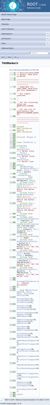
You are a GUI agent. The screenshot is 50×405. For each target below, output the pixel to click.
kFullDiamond (23, 333)
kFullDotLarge (23, 302)
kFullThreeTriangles (27, 351)
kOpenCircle (22, 314)
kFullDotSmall (23, 299)
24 (12, 158)
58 (12, 380)
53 (12, 339)
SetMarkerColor (24, 241)
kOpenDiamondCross (26, 337)
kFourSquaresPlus (25, 389)
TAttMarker (28, 142)
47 (12, 297)
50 (12, 318)
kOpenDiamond (23, 321)
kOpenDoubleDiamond (26, 365)
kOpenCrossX (22, 382)
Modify (20, 215)
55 (12, 354)
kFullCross (22, 335)
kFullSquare (22, 307)
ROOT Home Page (9, 15)
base (9, 57)
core (3, 57)
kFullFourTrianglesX (27, 359)
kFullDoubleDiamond (26, 368)
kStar (19, 293)
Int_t (19, 229)
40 (12, 257)
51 (12, 325)
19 (12, 142)
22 (12, 147)
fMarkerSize (22, 160)
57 (12, 372)
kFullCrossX (22, 384)
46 (12, 290)
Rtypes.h (31, 137)
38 (12, 240)
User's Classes (8, 29)
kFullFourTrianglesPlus (28, 378)
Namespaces (26, 34)
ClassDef (21, 281)
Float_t (20, 255)
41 (12, 267)
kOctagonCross (23, 349)
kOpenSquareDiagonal (27, 340)
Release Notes (7, 48)
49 (12, 311)
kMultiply (21, 295)
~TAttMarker (22, 175)
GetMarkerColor (24, 184)
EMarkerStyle (31, 290)
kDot (20, 292)
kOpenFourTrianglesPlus (28, 374)
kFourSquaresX (23, 386)
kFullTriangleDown (26, 313)
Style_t (23, 153)
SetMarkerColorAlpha (27, 252)
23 (12, 153)
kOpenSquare (22, 316)
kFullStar (21, 326)
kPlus (28, 292)
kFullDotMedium (24, 300)
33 (12, 203)
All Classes (26, 39)
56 (12, 363)
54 (12, 347)
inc (16, 57)
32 (12, 193)
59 (12, 387)
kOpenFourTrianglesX (27, 356)
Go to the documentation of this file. (24, 70)
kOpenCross (22, 323)
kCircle (27, 293)
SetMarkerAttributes (27, 236)
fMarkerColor (23, 149)
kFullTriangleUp (24, 309)
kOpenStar (21, 328)
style (35, 170)
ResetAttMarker (24, 219)
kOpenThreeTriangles (27, 344)
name (31, 227)
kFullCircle (22, 306)
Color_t (23, 147)
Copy (19, 179)
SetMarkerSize (23, 269)
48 (12, 304)
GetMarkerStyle (24, 194)
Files (26, 43)
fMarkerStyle (23, 154)
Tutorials (5, 24)
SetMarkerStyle (24, 259)
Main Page (6, 19)
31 (12, 182)
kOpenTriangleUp (24, 319)
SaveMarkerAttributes (27, 224)
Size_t (23, 158)
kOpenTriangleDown (26, 330)
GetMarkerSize (23, 205)
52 (12, 332)
